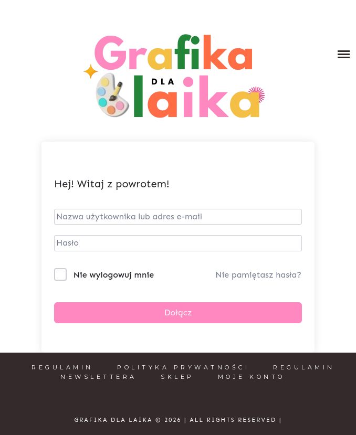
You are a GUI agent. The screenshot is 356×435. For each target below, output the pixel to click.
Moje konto (251, 376)
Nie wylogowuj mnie (114, 275)
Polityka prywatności (183, 367)
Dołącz (178, 312)
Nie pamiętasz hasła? (258, 275)
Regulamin (62, 367)
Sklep (177, 376)
